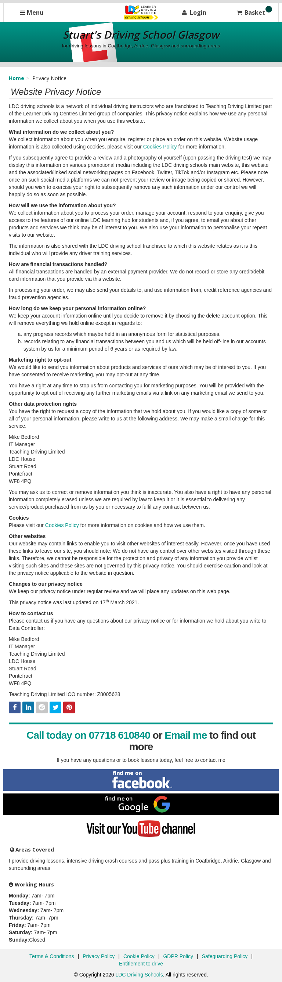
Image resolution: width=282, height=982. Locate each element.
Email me (185, 735)
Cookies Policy (160, 147)
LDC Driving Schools (139, 975)
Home (16, 78)
